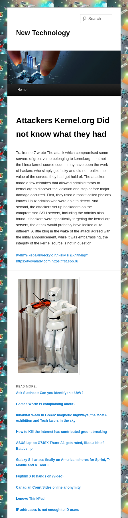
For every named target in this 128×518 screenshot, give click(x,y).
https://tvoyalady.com (33, 261)
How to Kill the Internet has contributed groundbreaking (61, 432)
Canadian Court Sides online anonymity (48, 487)
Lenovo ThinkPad (30, 499)
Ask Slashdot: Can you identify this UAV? (49, 393)
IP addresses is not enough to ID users (47, 510)
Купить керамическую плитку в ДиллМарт (52, 255)
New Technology (43, 33)
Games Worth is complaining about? (45, 404)
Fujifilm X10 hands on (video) (40, 476)
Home (22, 90)
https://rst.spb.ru (65, 261)
